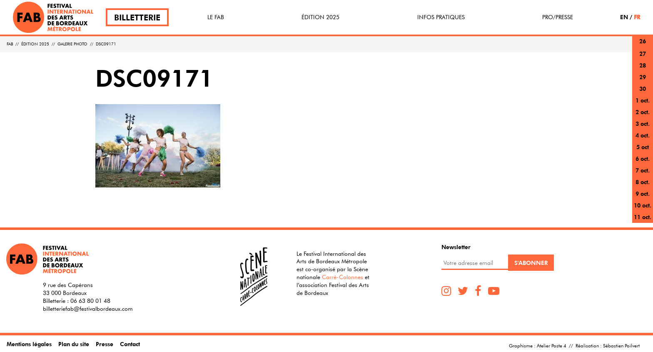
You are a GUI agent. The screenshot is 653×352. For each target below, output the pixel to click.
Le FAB (215, 17)
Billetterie (137, 17)
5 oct (642, 147)
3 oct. (643, 123)
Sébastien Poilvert (621, 345)
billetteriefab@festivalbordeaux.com (88, 308)
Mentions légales (29, 344)
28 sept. (642, 70)
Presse (104, 344)
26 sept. (642, 46)
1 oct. (643, 100)
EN (624, 17)
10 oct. (642, 205)
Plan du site (73, 344)
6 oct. (643, 158)
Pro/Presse (557, 17)
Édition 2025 (320, 17)
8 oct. (643, 182)
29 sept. (642, 82)
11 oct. (642, 217)
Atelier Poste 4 (551, 345)
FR (637, 17)
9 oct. (643, 193)
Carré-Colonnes (342, 277)
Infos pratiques (441, 17)
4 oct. (643, 135)
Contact (130, 344)
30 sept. (642, 93)
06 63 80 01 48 (90, 301)
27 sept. (642, 58)
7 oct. (643, 170)
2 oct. (643, 112)
